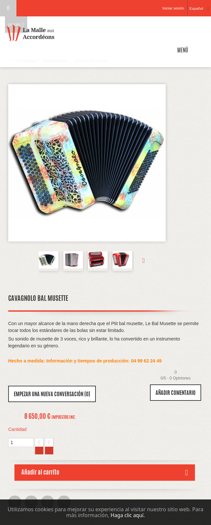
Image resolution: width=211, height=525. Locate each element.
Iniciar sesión (170, 8)
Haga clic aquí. (128, 515)
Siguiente (140, 261)
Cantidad (17, 429)
